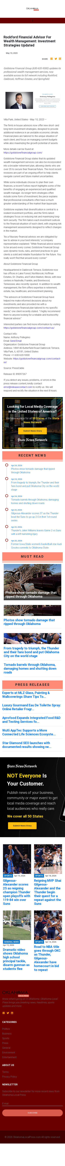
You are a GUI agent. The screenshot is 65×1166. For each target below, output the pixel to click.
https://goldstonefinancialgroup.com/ (23, 152)
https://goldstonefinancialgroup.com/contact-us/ (29, 327)
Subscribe (32, 1113)
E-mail (5, 1103)
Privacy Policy (9, 1076)
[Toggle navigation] (32, 20)
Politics (6, 1028)
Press (5, 1043)
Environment (8, 1052)
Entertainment (9, 1057)
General (6, 1047)
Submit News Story (32, 431)
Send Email (16, 340)
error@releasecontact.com (18, 387)
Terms (5, 1071)
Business (6, 1033)
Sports (5, 1038)
